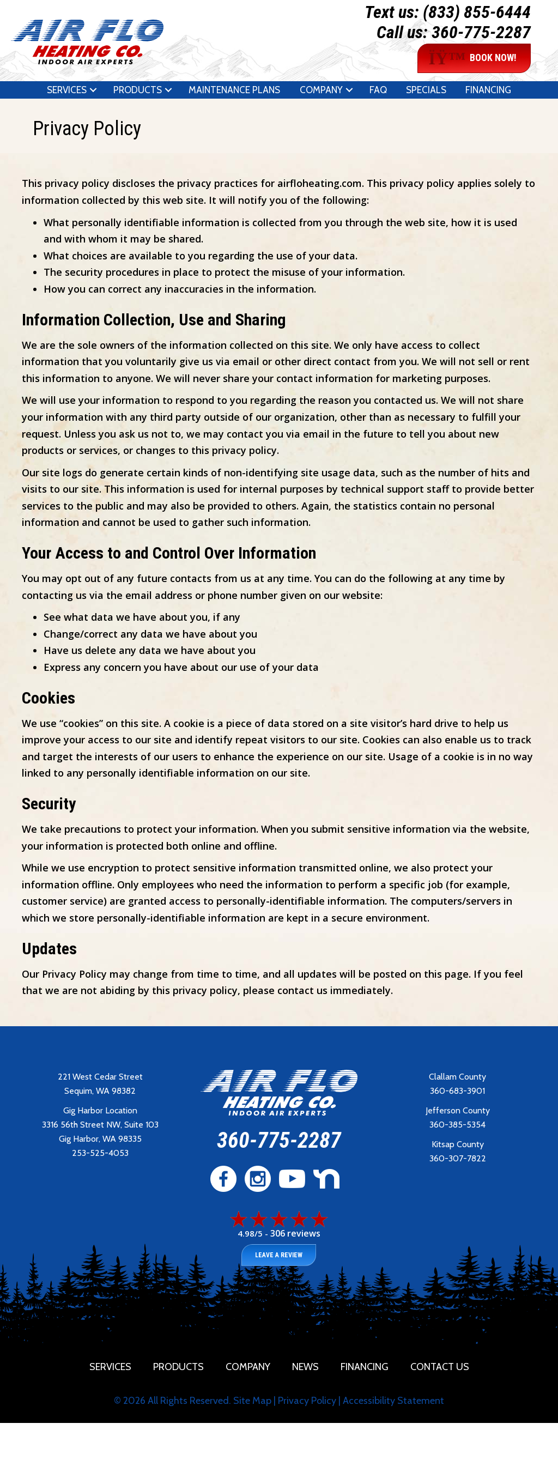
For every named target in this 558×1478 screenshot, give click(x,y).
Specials (426, 89)
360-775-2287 (481, 32)
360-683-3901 (457, 1091)
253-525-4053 (100, 1153)
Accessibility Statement (393, 1401)
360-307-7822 (457, 1158)
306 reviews (295, 1233)
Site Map (252, 1401)
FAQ (378, 89)
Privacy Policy (307, 1401)
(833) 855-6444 (477, 12)
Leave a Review (278, 1255)
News (305, 1367)
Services (67, 89)
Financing (488, 89)
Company (321, 89)
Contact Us (439, 1367)
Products (137, 89)
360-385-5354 (457, 1124)
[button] (93, 90)
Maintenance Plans (234, 89)
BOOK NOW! (473, 58)
